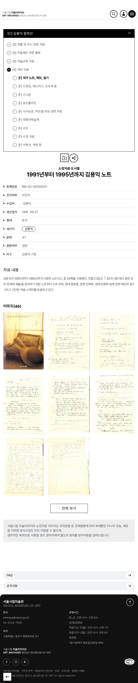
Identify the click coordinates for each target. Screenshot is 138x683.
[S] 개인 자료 (9, 70)
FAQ (9, 575)
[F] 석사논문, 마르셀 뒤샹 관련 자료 (40, 111)
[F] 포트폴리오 (27, 103)
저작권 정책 (26, 670)
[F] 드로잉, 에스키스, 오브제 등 (37, 86)
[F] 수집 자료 (26, 136)
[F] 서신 (23, 128)
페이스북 (6, 662)
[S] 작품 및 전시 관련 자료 (9, 45)
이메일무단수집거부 (43, 670)
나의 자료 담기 (64, 158)
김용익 (29, 229)
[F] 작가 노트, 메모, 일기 (33, 78)
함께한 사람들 (78, 670)
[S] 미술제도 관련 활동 (9, 53)
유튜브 (25, 662)
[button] (132, 14)
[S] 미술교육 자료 (9, 61)
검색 (113, 14)
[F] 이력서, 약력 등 (30, 145)
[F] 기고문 (24, 94)
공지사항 (12, 586)
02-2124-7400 (12, 622)
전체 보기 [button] (69, 508)
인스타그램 (15, 662)
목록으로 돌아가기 (7, 677)
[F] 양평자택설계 (28, 120)
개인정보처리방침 (11, 670)
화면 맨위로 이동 (130, 602)
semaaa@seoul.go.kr (16, 617)
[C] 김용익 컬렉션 (69, 33)
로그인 (123, 14)
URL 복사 (73, 158)
